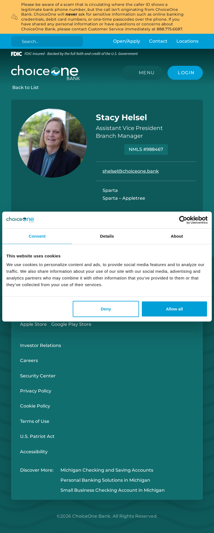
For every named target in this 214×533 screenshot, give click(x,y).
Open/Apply (126, 41)
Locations (187, 41)
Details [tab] (107, 235)
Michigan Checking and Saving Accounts (106, 470)
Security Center (38, 375)
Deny (106, 309)
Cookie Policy (35, 406)
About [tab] (177, 235)
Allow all (174, 309)
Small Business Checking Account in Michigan (112, 490)
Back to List (25, 87)
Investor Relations (40, 345)
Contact (158, 41)
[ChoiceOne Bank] (45, 73)
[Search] (48, 41)
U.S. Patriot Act (37, 436)
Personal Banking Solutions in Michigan (105, 480)
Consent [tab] (37, 235)
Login (4, 529)
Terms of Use (34, 421)
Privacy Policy (35, 391)
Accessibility (34, 451)
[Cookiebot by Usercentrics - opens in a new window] (183, 220)
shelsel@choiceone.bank (131, 171)
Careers (29, 360)
